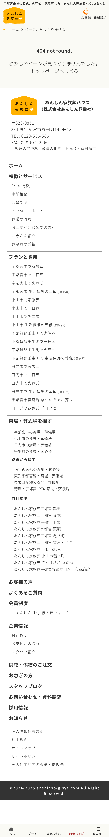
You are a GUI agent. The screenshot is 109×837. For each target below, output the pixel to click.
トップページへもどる (55, 70)
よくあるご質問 (25, 592)
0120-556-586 (35, 136)
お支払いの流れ (26, 643)
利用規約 (20, 739)
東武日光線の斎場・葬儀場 (36, 482)
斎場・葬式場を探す (30, 421)
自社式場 (20, 498)
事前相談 (20, 194)
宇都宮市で (28, 266)
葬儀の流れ (22, 219)
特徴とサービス (25, 176)
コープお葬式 (36, 408)
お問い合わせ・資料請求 (35, 697)
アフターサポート (28, 210)
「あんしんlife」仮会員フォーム (41, 612)
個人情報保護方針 (28, 731)
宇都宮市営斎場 (42, 399)
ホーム (13, 29)
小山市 (38, 324)
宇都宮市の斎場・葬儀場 (35, 432)
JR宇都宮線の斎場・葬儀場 (37, 469)
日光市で (26, 366)
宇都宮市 (41, 291)
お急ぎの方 (21, 675)
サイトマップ (24, 748)
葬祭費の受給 (24, 244)
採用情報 (18, 707)
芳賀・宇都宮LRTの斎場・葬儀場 (42, 488)
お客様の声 (21, 582)
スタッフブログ (25, 686)
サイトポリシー (26, 756)
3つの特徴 (21, 185)
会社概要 (20, 635)
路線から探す (24, 459)
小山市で (26, 299)
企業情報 (18, 625)
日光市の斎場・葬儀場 (33, 444)
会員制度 (20, 202)
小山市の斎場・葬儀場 (33, 438)
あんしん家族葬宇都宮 (38, 508)
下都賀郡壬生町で (34, 333)
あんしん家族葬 (38, 549)
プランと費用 (23, 257)
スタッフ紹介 (24, 651)
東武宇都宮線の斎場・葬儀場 (38, 476)
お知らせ (18, 718)
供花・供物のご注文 (30, 664)
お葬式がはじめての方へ (34, 227)
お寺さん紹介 (24, 235)
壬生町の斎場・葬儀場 (33, 451)
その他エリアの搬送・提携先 (38, 764)
